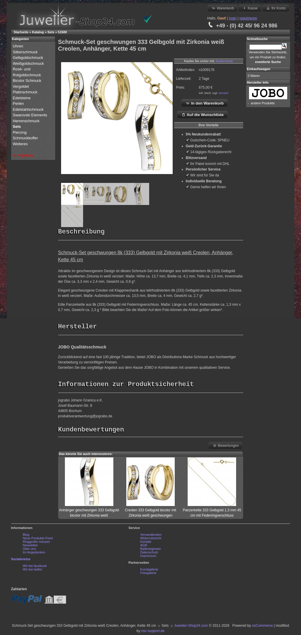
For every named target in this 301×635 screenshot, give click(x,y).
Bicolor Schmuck (27, 80)
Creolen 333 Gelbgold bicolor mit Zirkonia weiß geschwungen (150, 511)
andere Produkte (263, 103)
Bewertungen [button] (225, 446)
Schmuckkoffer (25, 138)
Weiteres (21, 144)
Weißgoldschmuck (29, 63)
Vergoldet (21, 86)
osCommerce (262, 627)
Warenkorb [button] (222, 8)
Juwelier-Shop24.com (191, 627)
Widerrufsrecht (151, 539)
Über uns (29, 550)
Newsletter (30, 546)
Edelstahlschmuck (28, 109)
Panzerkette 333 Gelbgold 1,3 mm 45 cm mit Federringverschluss (212, 511)
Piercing (20, 132)
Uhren (18, 46)
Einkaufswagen (258, 69)
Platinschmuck (25, 92)
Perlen (19, 103)
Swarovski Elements (30, 115)
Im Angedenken (34, 553)
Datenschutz (149, 553)
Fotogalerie (148, 574)
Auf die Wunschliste (202, 114)
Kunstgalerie (149, 571)
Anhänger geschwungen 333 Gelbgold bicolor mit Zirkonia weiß (89, 511)
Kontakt (145, 543)
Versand (223, 93)
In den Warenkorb (204, 103)
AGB (143, 546)
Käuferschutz (224, 61)
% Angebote (23, 155)
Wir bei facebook (35, 567)
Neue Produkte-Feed (38, 539)
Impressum (148, 557)
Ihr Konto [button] (276, 8)
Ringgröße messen (36, 543)
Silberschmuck (26, 52)
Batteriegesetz (150, 550)
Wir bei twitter (33, 571)
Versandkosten (151, 536)
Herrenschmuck (27, 121)
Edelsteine (22, 98)
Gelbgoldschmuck (28, 57)
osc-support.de (152, 632)
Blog (26, 536)
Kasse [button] (250, 8)
